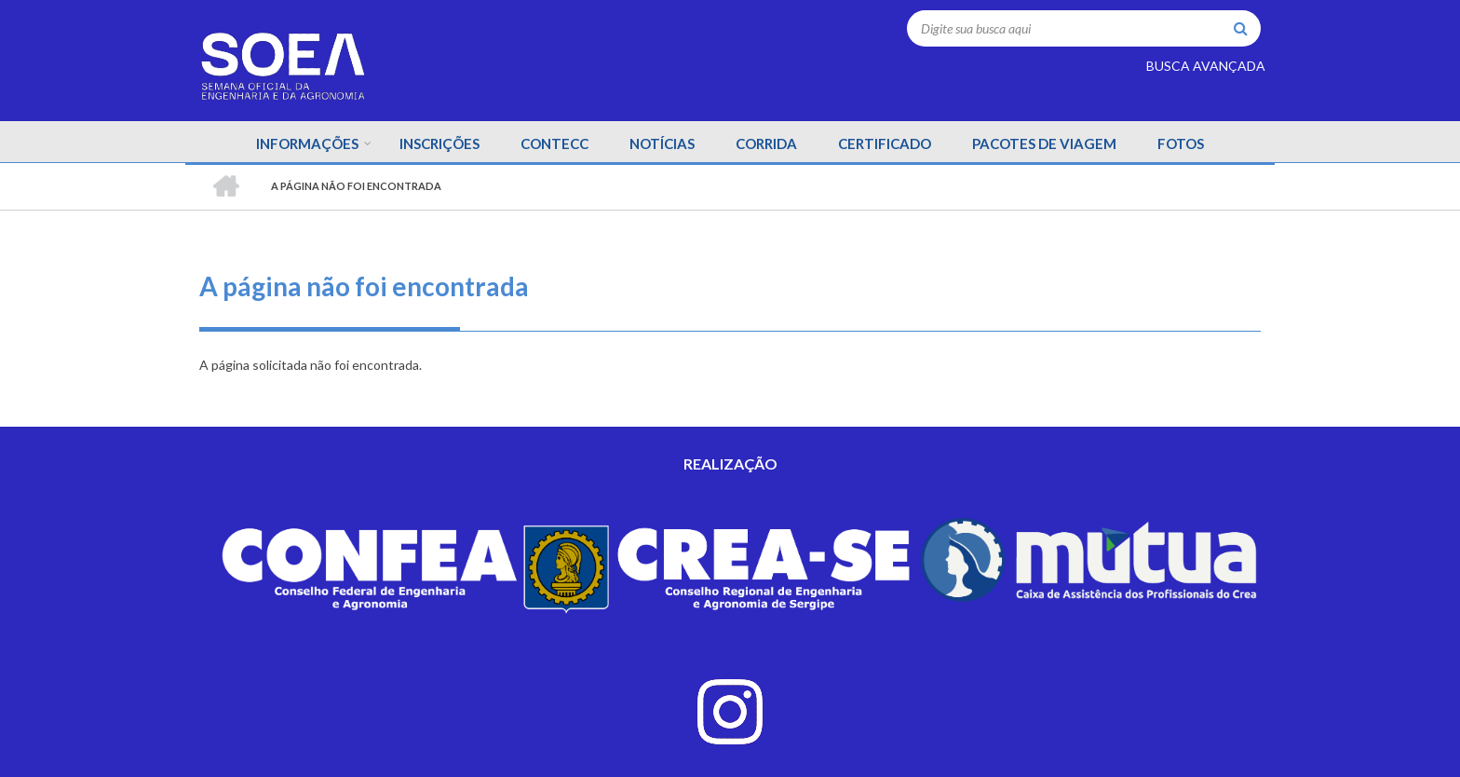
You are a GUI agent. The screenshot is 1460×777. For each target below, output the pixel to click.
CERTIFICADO (884, 143)
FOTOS (1180, 143)
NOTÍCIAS (662, 143)
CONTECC (554, 143)
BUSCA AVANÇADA (1205, 66)
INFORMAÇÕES (307, 143)
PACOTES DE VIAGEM (1044, 143)
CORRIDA (766, 143)
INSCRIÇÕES (439, 143)
